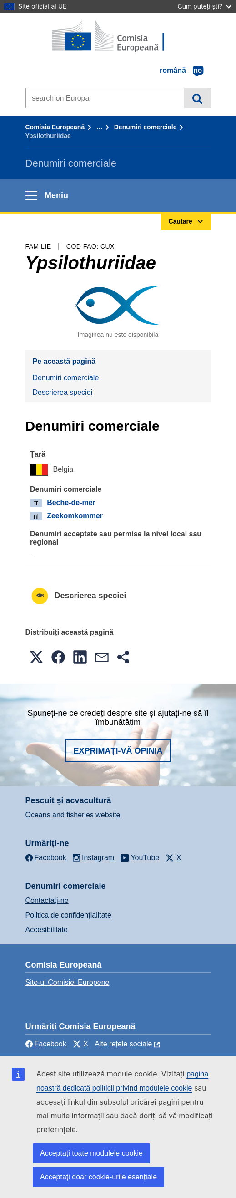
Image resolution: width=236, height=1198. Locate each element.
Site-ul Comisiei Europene (67, 982)
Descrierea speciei (63, 392)
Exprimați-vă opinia (117, 750)
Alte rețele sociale (123, 1044)
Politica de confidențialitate (68, 915)
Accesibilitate (46, 929)
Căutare (197, 97)
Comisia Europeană (55, 127)
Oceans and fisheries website (73, 815)
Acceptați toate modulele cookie (91, 1153)
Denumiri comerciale (145, 127)
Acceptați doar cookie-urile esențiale (98, 1177)
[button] (36, 657)
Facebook (45, 1044)
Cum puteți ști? (204, 6)
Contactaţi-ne (47, 900)
